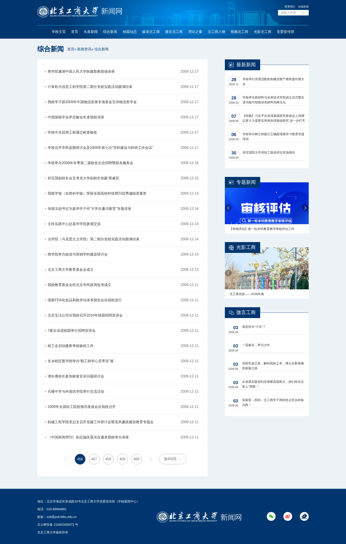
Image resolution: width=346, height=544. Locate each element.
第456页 (170, 459)
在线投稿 (303, 6)
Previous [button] (228, 208)
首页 (74, 32)
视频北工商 (239, 32)
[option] (267, 207)
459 (122, 459)
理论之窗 (195, 32)
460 (136, 459)
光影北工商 (262, 32)
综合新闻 (110, 32)
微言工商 (246, 312)
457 (94, 459)
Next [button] (305, 208)
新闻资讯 (84, 49)
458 (108, 459)
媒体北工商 (151, 32)
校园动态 (130, 32)
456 (80, 459)
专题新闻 (246, 182)
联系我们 (290, 6)
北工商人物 (216, 32)
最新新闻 (246, 64)
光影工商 (246, 247)
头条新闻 (91, 32)
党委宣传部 (285, 32)
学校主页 (59, 32)
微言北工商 (174, 32)
